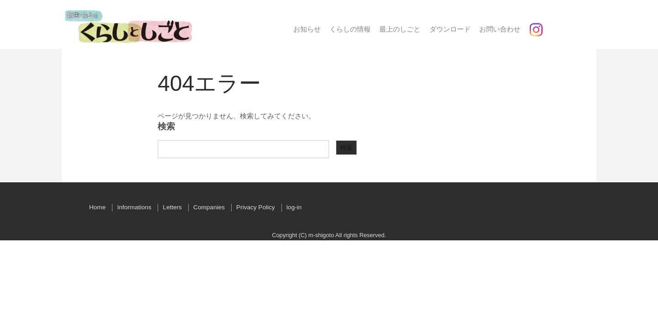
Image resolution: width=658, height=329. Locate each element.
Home (97, 207)
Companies (209, 207)
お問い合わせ (499, 29)
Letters (172, 207)
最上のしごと (399, 29)
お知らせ (307, 29)
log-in (294, 207)
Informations (134, 207)
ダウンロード (450, 29)
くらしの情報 (350, 29)
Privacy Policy (255, 207)
